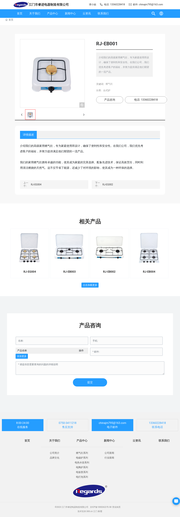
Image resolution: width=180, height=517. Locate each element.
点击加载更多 (90, 285)
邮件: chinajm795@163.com (145, 4)
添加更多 (22, 356)
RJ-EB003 (69, 271)
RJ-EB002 (109, 271)
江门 (95, 511)
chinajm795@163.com (112, 423)
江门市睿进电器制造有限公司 (49, 4)
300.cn (89, 511)
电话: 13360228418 (112, 4)
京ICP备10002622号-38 (100, 507)
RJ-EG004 (36, 184)
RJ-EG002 (107, 184)
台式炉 (106, 90)
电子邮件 (112, 427)
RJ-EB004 (149, 271)
